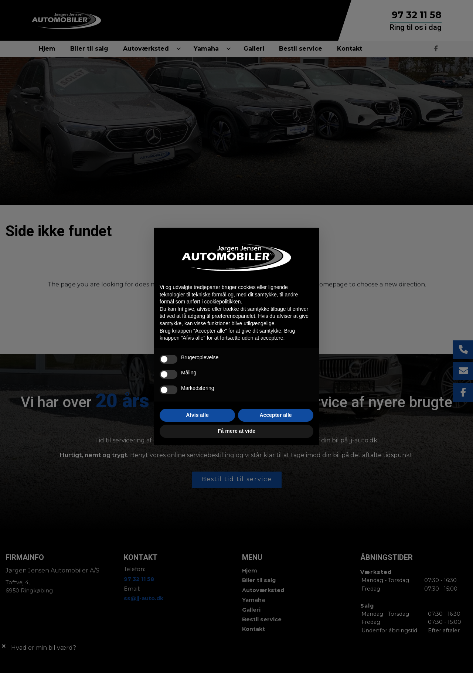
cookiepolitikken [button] (222, 302)
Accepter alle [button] (275, 415)
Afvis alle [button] (197, 415)
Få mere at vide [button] (236, 431)
